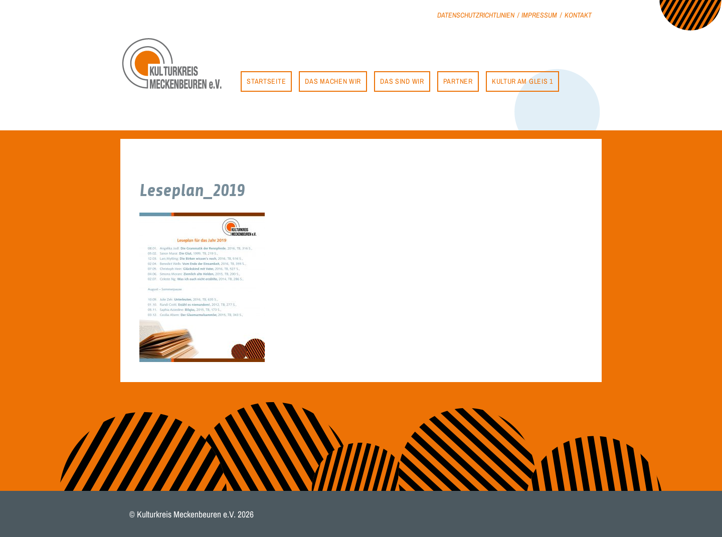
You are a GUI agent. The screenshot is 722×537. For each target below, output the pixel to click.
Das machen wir (333, 81)
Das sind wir (402, 81)
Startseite (266, 81)
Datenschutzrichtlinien (475, 15)
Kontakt (578, 15)
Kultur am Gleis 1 (522, 81)
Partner (458, 81)
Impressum (539, 15)
